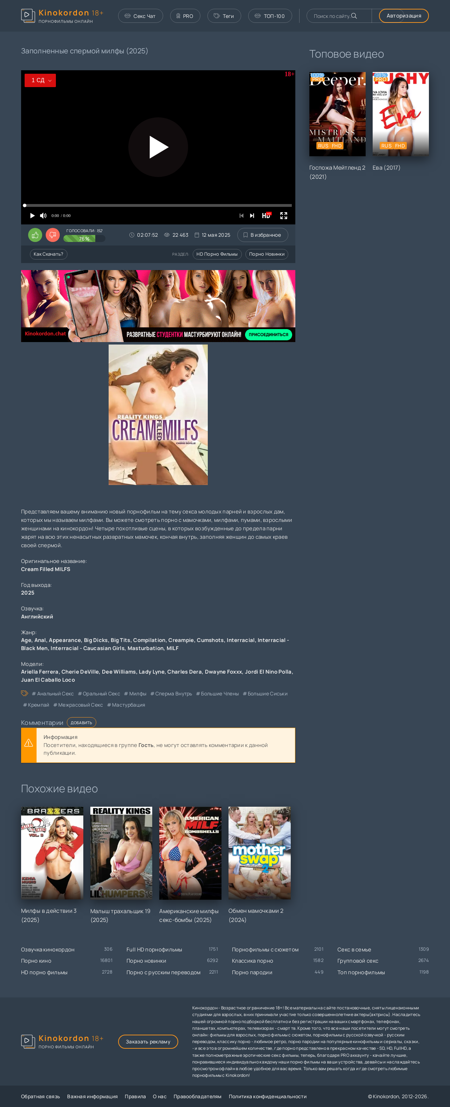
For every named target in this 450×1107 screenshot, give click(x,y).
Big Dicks (96, 640)
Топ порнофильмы (361, 972)
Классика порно (252, 960)
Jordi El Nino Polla (268, 671)
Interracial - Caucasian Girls (87, 648)
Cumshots (210, 640)
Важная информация (92, 1096)
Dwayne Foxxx (223, 671)
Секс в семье (355, 949)
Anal (40, 640)
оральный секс (101, 693)
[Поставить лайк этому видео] (35, 235)
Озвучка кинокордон (48, 949)
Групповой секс (358, 960)
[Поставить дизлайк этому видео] (53, 235)
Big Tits (120, 640)
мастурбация (128, 704)
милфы (138, 693)
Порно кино (36, 960)
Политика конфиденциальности (268, 1096)
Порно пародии (252, 972)
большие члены (220, 693)
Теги (224, 16)
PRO (184, 16)
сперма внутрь (173, 693)
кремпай (38, 704)
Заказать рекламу (148, 1041)
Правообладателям (198, 1096)
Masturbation (146, 648)
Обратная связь (40, 1096)
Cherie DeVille (80, 671)
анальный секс (55, 693)
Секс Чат (140, 16)
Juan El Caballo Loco (48, 679)
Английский (37, 616)
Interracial (241, 640)
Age (26, 640)
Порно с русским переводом (164, 972)
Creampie (181, 640)
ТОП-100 (269, 16)
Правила (135, 1096)
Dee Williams (119, 671)
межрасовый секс (80, 704)
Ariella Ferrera (40, 671)
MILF (173, 648)
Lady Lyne (152, 671)
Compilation (149, 640)
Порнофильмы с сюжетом (265, 949)
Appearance (65, 640)
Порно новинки (266, 254)
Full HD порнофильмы (154, 949)
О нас (160, 1096)
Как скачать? (49, 254)
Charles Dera (184, 671)
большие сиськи (268, 693)
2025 (27, 592)
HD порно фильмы (217, 254)
